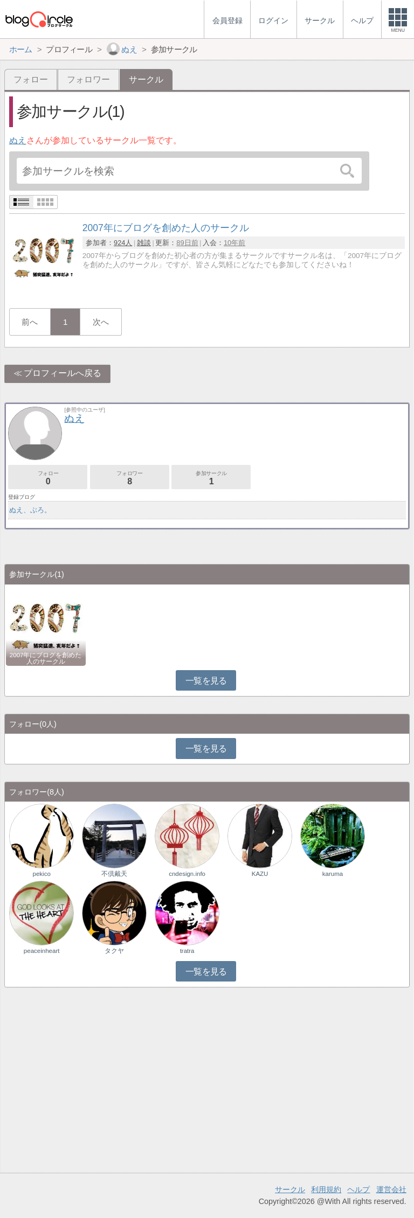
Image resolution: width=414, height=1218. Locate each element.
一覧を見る (206, 680)
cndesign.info (187, 874)
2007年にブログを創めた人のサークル (46, 658)
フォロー (30, 79)
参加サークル (211, 478)
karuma (332, 874)
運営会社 (391, 1189)
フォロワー (88, 79)
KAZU (260, 874)
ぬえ (17, 140)
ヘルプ (358, 1189)
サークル (290, 1189)
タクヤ (114, 951)
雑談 (144, 243)
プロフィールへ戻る (62, 373)
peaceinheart (42, 951)
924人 (123, 243)
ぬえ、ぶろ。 (30, 510)
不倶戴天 (114, 874)
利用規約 (326, 1189)
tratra (187, 951)
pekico (42, 874)
